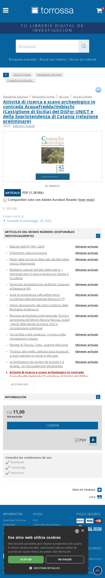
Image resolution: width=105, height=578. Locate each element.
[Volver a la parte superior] (97, 570)
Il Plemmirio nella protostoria (28, 253)
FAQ (35, 520)
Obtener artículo (86, 246)
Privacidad (9, 524)
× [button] (82, 530)
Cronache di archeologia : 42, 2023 (27, 221)
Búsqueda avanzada (22, 59)
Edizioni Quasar (24, 126)
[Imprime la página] (98, 90)
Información (15, 397)
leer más (86, 199)
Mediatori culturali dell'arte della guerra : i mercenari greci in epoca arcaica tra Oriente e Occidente (39, 274)
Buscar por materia (53, 59)
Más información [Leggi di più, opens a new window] (62, 551)
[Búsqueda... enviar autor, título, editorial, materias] (52, 46)
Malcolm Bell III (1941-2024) (27, 246)
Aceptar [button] (26, 559)
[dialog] (46, 550)
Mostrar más (19, 384)
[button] (83, 46)
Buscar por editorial (83, 59)
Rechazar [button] (65, 559)
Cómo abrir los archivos (46, 524)
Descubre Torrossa (14, 520)
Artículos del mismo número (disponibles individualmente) (40, 234)
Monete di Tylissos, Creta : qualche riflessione (39, 345)
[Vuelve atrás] (6, 75)
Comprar (52, 425)
